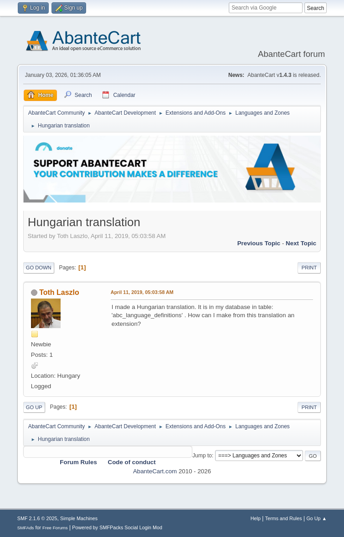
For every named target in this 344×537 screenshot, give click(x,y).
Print (309, 267)
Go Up (34, 407)
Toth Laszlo (59, 292)
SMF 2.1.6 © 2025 (37, 518)
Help (256, 518)
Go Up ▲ (316, 518)
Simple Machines (79, 518)
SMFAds (25, 527)
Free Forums (55, 527)
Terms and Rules (283, 518)
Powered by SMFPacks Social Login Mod (117, 527)
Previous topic (259, 243)
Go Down (38, 267)
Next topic (301, 243)
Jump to (202, 455)
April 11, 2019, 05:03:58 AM (142, 292)
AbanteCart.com (155, 471)
